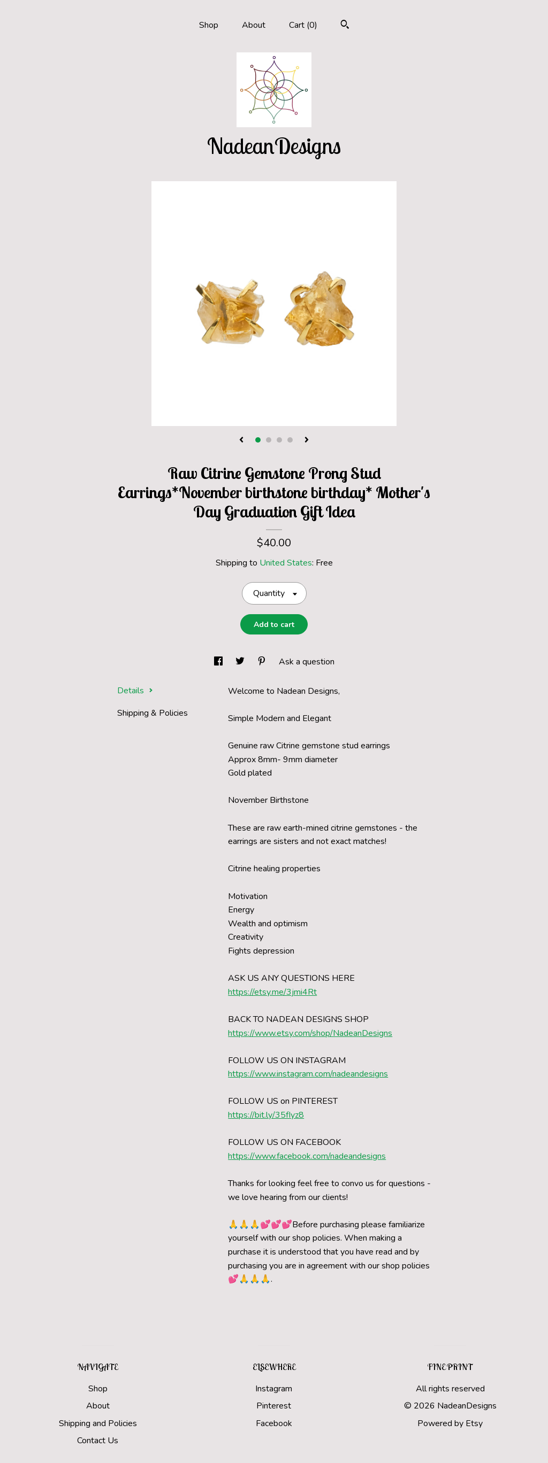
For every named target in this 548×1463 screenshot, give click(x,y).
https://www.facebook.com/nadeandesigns (307, 1156)
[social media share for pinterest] (262, 662)
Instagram (273, 1389)
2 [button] (268, 440)
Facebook (274, 1423)
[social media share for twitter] (241, 662)
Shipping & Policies (152, 713)
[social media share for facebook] (219, 662)
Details (135, 690)
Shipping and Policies (98, 1423)
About (253, 25)
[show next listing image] (306, 440)
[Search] (345, 26)
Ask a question (306, 662)
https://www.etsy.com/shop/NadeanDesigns (310, 1033)
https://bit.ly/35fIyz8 (266, 1115)
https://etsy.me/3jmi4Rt (272, 992)
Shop (208, 25)
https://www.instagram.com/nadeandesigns (308, 1074)
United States (286, 563)
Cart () (303, 25)
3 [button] (279, 440)
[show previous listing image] (241, 440)
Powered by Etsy (450, 1423)
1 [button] (258, 440)
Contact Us (97, 1440)
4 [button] (290, 440)
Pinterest (273, 1406)
